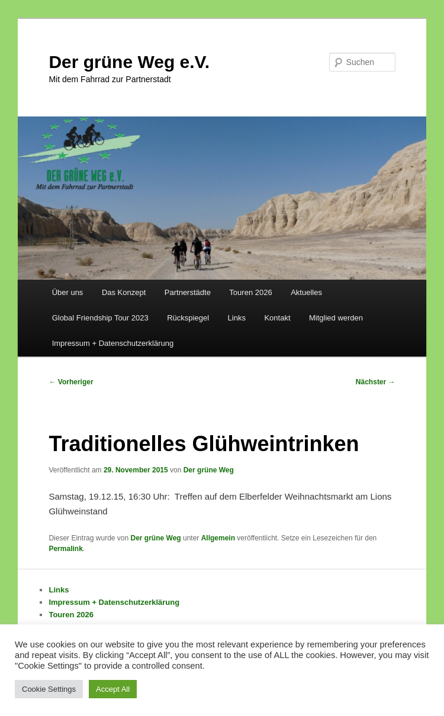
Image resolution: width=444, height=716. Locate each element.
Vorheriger (71, 382)
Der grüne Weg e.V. (129, 62)
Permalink (65, 549)
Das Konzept (124, 292)
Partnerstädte (188, 292)
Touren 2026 (250, 292)
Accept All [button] (113, 689)
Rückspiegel (188, 317)
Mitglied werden (336, 317)
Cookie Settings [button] (49, 689)
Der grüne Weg (209, 470)
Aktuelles (306, 292)
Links (237, 317)
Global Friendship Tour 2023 (100, 317)
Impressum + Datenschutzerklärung (113, 343)
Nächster (375, 382)
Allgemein (218, 538)
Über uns (67, 292)
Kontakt (277, 317)
